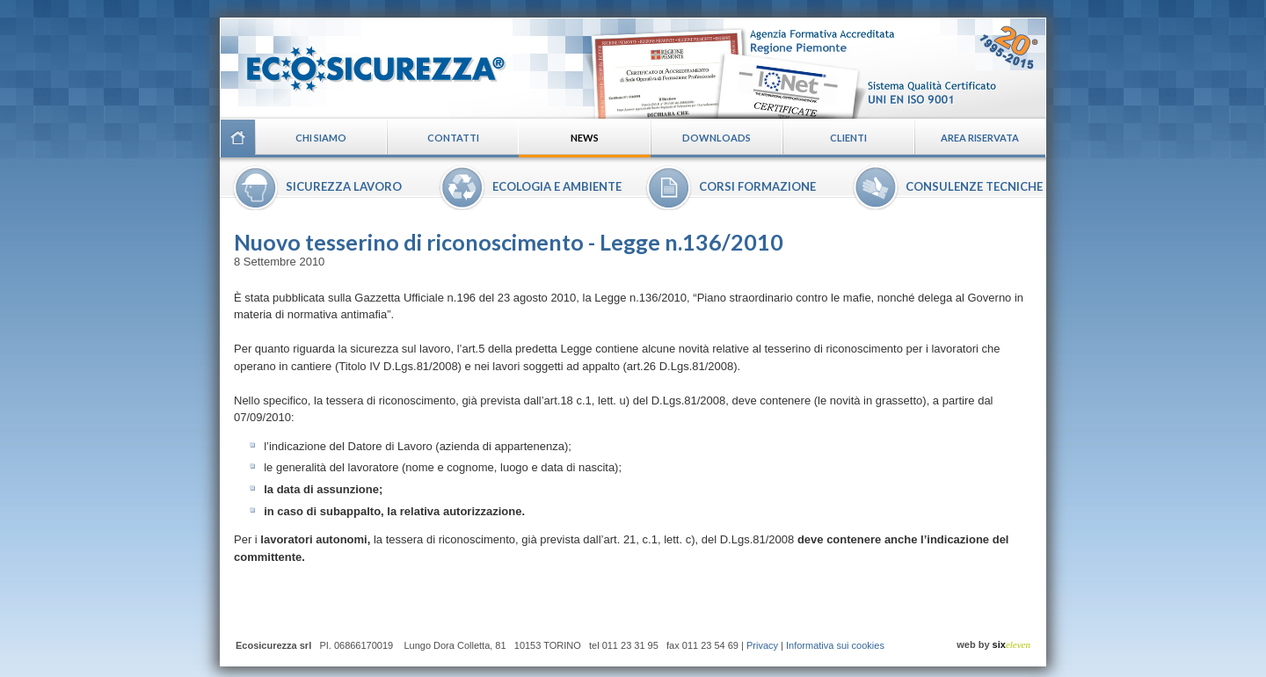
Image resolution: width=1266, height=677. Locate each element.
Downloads (716, 137)
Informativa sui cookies (835, 645)
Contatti (453, 137)
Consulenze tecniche (974, 186)
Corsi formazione (757, 186)
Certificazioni (814, 68)
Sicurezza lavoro (344, 186)
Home (237, 138)
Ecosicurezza (365, 62)
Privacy (762, 645)
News (585, 137)
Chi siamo (320, 137)
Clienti (848, 137)
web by (993, 644)
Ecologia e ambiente (557, 186)
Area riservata (980, 137)
